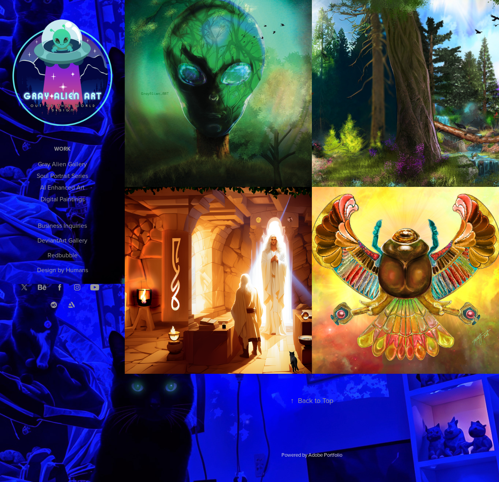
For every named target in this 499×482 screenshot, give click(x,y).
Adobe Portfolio (325, 454)
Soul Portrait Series (62, 175)
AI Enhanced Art (62, 187)
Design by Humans (62, 270)
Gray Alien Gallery (62, 164)
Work (62, 149)
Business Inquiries (62, 225)
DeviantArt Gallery (62, 240)
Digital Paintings (63, 199)
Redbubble (63, 255)
